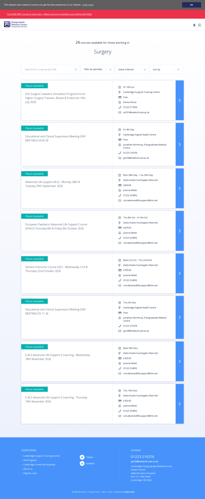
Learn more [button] (87, 5)
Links (110, 492)
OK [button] (191, 5)
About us (27, 469)
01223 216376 (142, 457)
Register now (30, 473)
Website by (124, 492)
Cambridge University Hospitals (39, 464)
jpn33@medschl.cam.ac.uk (144, 461)
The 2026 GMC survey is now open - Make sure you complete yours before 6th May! (49, 14)
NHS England (30, 460)
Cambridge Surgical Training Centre (41, 456)
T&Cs (104, 492)
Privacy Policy (94, 492)
